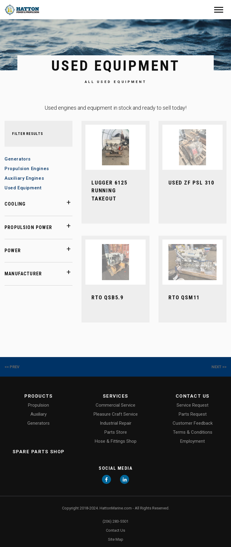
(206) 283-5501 (115, 521)
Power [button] (13, 250)
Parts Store (115, 432)
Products (38, 396)
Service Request (192, 405)
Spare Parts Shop (39, 451)
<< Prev (12, 367)
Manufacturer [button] (23, 274)
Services (115, 396)
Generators (18, 159)
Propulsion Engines (27, 168)
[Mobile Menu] (218, 10)
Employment (192, 441)
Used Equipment (23, 188)
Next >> (218, 367)
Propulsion (38, 405)
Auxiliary (38, 414)
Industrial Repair (115, 423)
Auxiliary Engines (24, 178)
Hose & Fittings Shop (116, 441)
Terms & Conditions (192, 432)
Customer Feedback (193, 423)
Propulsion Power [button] (28, 227)
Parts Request (193, 414)
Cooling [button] (15, 204)
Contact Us (193, 396)
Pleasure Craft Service (116, 414)
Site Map (115, 539)
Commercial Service (115, 405)
